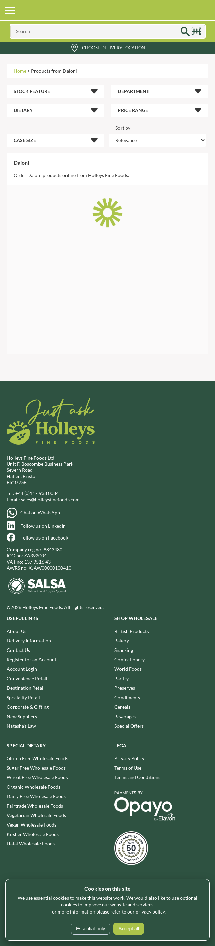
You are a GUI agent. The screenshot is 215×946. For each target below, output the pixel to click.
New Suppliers (22, 716)
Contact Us (18, 650)
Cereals (122, 707)
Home (20, 71)
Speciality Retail (23, 697)
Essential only (90, 928)
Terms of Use (127, 768)
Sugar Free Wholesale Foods (36, 768)
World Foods (128, 669)
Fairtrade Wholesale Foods (35, 806)
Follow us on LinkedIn (43, 526)
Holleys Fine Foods (107, 10)
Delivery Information (29, 640)
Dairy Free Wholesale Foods (36, 796)
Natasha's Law (21, 726)
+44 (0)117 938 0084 (37, 493)
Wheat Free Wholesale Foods (37, 777)
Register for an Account (31, 659)
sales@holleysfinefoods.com (50, 499)
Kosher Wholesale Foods (33, 834)
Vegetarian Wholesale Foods (36, 815)
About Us (16, 631)
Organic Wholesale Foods (33, 787)
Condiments (127, 697)
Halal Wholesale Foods (31, 843)
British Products (131, 631)
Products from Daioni (54, 71)
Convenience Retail (27, 678)
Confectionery (129, 659)
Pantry (121, 678)
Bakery (121, 640)
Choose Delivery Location (113, 47)
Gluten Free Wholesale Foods (37, 758)
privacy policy (150, 912)
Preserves (124, 688)
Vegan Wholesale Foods (31, 825)
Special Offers (129, 726)
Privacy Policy (129, 758)
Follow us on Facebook (44, 538)
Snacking (123, 650)
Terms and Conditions (137, 777)
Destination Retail (26, 688)
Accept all (128, 928)
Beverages (125, 716)
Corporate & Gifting (28, 707)
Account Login (22, 669)
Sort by (122, 128)
